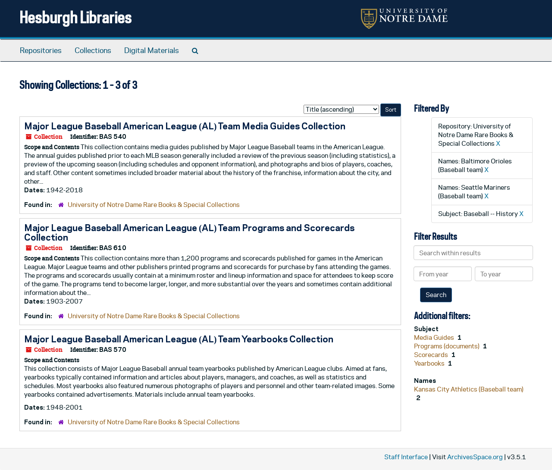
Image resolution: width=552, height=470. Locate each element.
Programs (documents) (447, 346)
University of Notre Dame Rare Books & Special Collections (154, 204)
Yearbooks (430, 363)
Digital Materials (151, 50)
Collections (93, 50)
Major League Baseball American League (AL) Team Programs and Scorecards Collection (189, 232)
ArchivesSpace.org (475, 457)
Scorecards (431, 354)
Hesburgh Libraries (75, 17)
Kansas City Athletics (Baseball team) (469, 389)
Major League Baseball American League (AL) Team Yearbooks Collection (178, 339)
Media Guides (434, 337)
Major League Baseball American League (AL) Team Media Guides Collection (184, 126)
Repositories (41, 50)
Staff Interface (406, 457)
